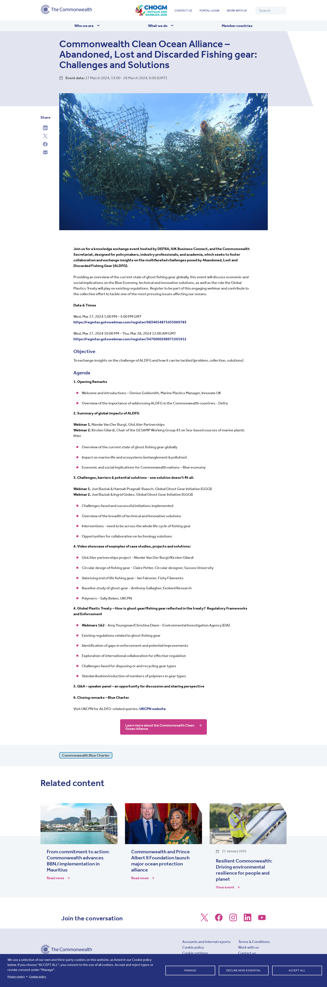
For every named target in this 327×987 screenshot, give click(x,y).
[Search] (271, 10)
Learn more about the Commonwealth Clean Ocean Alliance (156, 727)
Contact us (183, 10)
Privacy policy (16, 976)
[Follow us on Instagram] (233, 919)
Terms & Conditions (254, 941)
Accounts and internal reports (206, 941)
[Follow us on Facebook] (219, 919)
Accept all (297, 970)
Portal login (209, 10)
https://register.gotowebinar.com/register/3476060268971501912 (129, 339)
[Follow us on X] (204, 919)
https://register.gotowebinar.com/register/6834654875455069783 (129, 322)
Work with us (237, 10)
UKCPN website (152, 708)
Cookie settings (195, 953)
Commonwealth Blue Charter (85, 755)
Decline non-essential (243, 970)
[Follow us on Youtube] (262, 919)
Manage (190, 970)
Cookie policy (193, 947)
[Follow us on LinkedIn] (247, 919)
